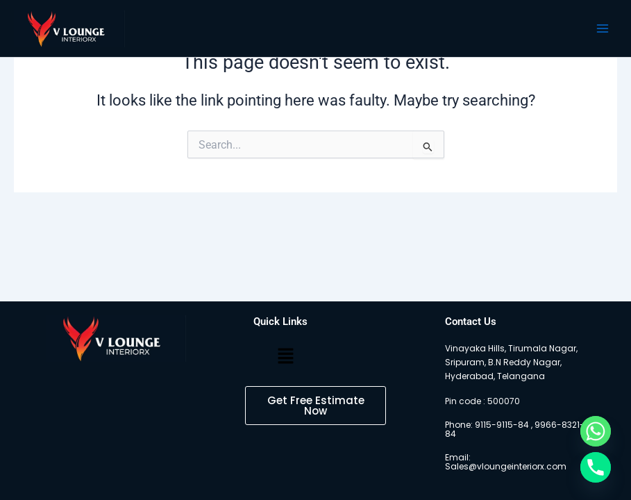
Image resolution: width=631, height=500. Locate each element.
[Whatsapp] (595, 431)
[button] (286, 357)
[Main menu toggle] (602, 28)
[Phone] (595, 467)
